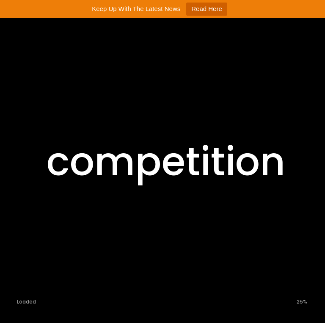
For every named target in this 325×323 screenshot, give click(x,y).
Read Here (206, 8)
